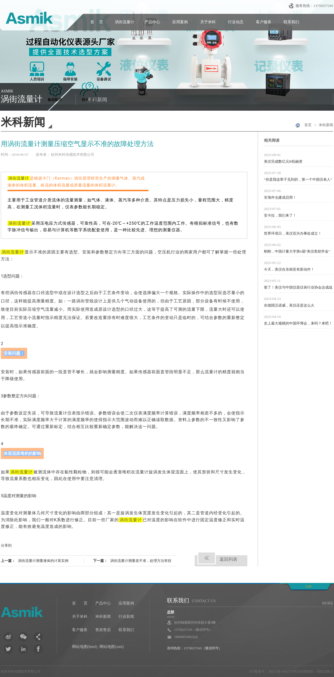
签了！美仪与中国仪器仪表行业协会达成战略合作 (298, 288)
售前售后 (103, 630)
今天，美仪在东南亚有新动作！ (289, 269)
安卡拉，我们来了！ (280, 215)
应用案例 (180, 22)
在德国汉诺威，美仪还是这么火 (289, 305)
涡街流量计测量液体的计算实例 (43, 561)
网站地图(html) (84, 647)
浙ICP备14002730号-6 (284, 671)
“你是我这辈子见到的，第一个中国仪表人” (298, 179)
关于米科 (208, 22)
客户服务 (263, 22)
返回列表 (228, 559)
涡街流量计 (124, 22)
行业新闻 (126, 616)
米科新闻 (97, 99)
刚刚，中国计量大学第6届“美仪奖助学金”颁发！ (297, 252)
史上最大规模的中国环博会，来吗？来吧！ (298, 323)
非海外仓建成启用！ (280, 197)
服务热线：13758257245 (314, 6)
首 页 (96, 22)
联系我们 (291, 22)
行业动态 (235, 22)
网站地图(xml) (111, 647)
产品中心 (152, 22)
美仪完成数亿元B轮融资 (283, 161)
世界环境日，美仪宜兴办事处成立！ (293, 233)
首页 (308, 125)
